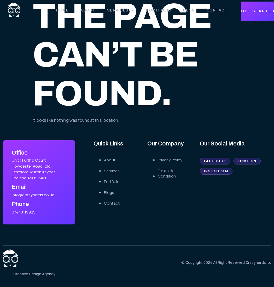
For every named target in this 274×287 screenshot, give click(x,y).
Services (121, 10)
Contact (217, 10)
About (88, 10)
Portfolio (159, 10)
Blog (189, 10)
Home (62, 10)
